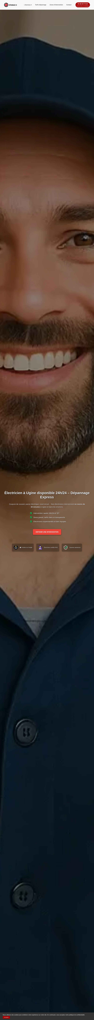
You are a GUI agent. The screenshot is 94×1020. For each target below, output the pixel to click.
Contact (68, 5)
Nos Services (26, 5)
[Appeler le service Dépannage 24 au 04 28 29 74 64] (82, 4)
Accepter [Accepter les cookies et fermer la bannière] (6, 1017)
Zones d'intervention (56, 5)
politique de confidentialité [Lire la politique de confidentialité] (76, 1015)
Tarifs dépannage (40, 5)
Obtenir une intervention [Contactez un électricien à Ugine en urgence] (47, 532)
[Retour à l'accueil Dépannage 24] (13, 5)
